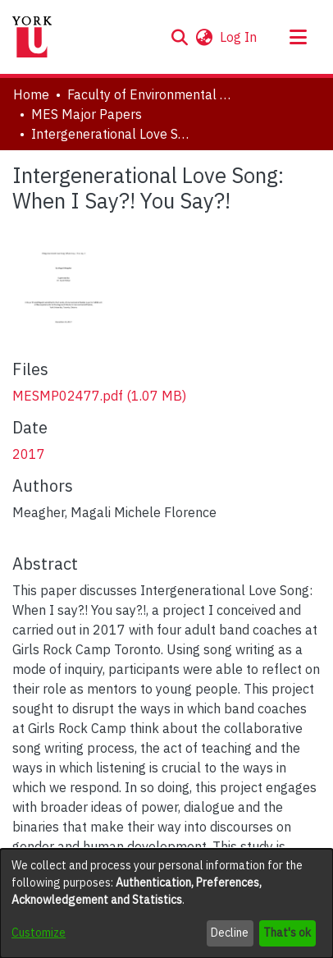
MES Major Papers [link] (86, 114)
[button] (179, 37)
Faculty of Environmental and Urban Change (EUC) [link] (149, 94)
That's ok (287, 932)
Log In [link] (239, 37)
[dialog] (166, 903)
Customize (38, 932)
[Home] (32, 36)
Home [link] (31, 94)
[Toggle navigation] (298, 37)
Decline (230, 932)
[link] (99, 395)
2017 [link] (28, 454)
